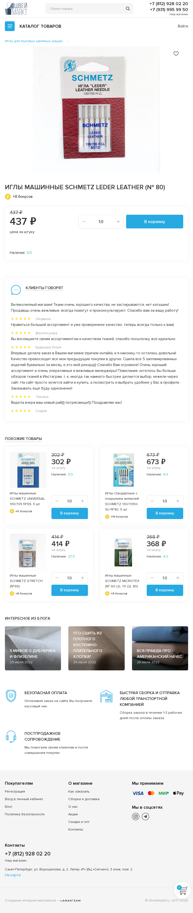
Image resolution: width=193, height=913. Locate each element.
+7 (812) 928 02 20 (168, 3)
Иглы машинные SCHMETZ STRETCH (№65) (26, 580)
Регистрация (15, 791)
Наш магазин (178, 14)
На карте (13, 875)
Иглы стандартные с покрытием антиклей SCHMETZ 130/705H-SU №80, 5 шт (122, 501)
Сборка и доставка (83, 799)
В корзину (154, 221)
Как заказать (79, 791)
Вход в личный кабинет (24, 799)
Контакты (75, 829)
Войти (183, 26)
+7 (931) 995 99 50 (169, 9)
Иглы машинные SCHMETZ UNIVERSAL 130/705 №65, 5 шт (27, 498)
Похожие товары (23, 438)
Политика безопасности (25, 814)
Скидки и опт (78, 822)
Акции (73, 814)
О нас (73, 807)
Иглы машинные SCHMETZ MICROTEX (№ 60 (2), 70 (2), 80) (122, 580)
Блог (8, 807)
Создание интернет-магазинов (30, 900)
